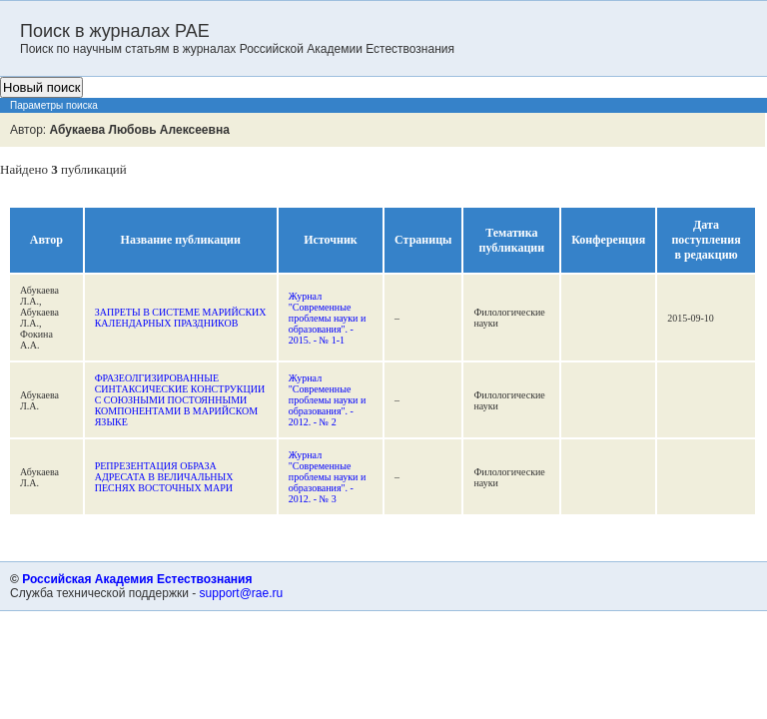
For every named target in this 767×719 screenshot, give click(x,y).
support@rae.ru (242, 593)
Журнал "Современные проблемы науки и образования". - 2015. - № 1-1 (328, 318)
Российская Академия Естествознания (137, 579)
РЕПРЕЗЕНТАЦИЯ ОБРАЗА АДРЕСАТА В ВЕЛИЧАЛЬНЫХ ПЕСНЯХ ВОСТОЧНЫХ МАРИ (164, 476)
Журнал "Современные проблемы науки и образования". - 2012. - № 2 (328, 399)
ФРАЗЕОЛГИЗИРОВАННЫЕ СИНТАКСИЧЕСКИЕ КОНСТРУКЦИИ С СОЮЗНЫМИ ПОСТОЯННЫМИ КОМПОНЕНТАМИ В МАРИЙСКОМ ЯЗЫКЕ (180, 399)
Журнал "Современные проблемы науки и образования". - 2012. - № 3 (328, 476)
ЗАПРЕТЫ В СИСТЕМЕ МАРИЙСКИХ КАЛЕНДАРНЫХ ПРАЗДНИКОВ (181, 318)
